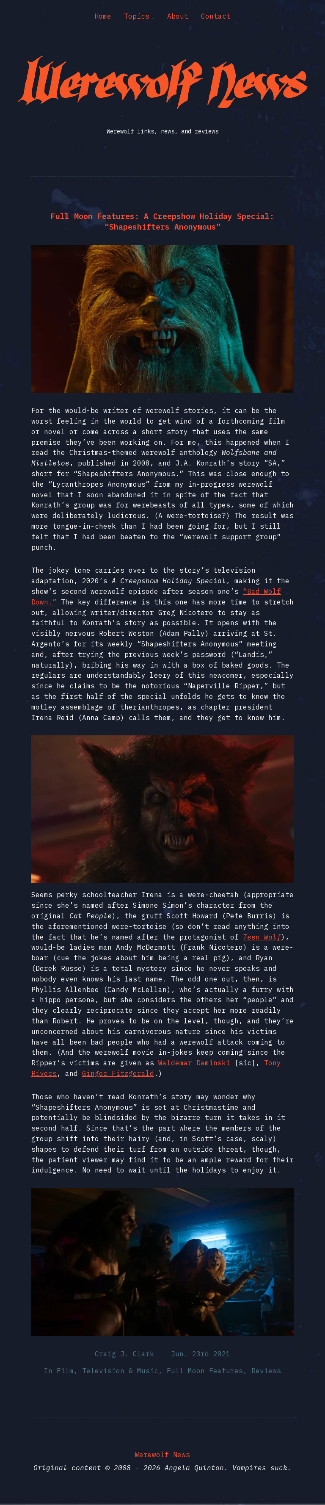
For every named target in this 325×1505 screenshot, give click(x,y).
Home (102, 16)
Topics (136, 16)
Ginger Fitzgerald (118, 1073)
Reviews (266, 1370)
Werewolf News (162, 1454)
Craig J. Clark (124, 1354)
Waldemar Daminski (194, 1063)
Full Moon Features (205, 1370)
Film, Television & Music (107, 1370)
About (177, 16)
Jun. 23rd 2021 (200, 1354)
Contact (216, 16)
